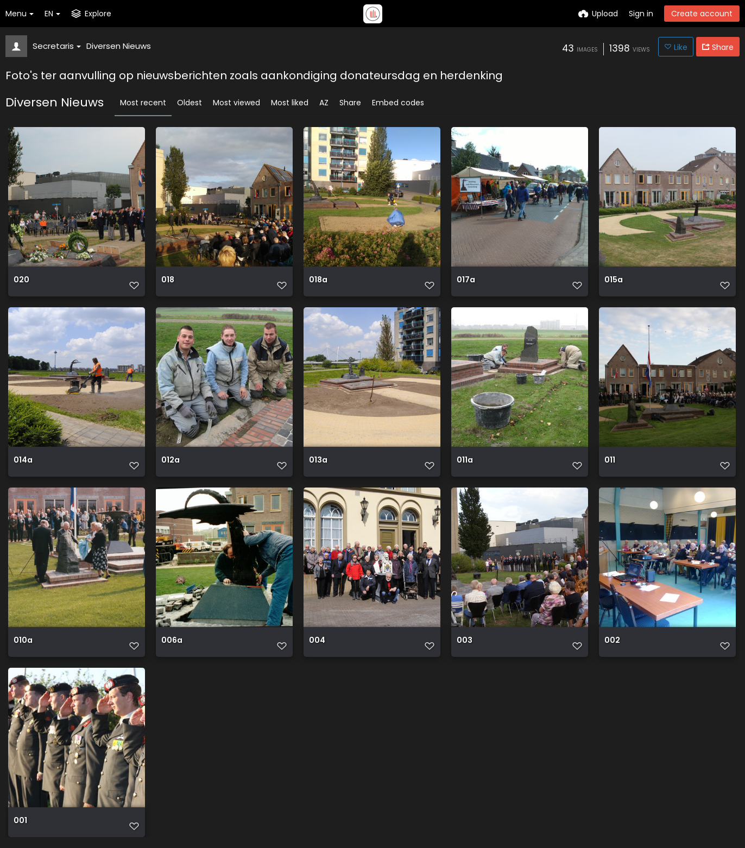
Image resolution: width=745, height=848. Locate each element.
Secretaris (57, 46)
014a (23, 460)
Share (350, 102)
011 (609, 460)
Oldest (189, 102)
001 (20, 820)
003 (464, 640)
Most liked (289, 102)
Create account (702, 13)
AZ (324, 102)
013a (318, 460)
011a (465, 460)
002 (612, 640)
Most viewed (236, 102)
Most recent (143, 102)
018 (167, 280)
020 (21, 280)
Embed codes (398, 102)
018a (318, 280)
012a (170, 460)
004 (317, 640)
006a (171, 640)
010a (23, 640)
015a (613, 280)
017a (466, 280)
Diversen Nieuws (118, 46)
